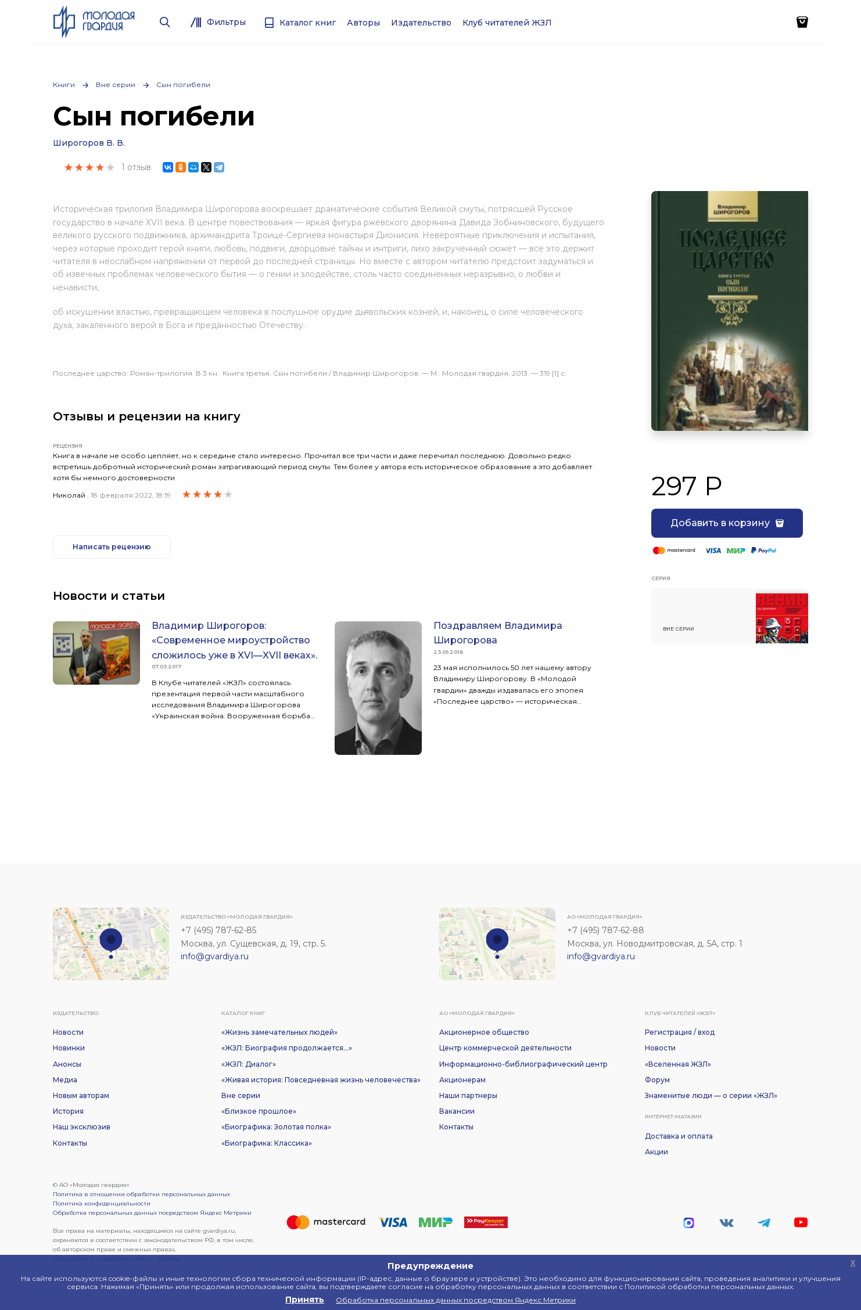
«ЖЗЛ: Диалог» (248, 1064)
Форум (657, 1079)
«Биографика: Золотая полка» (276, 1126)
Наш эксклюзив (81, 1126)
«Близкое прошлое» (258, 1111)
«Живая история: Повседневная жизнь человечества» (321, 1079)
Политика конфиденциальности (101, 1203)
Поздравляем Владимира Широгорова (497, 633)
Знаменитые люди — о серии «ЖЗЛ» (711, 1095)
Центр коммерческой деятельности (505, 1047)
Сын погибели (183, 84)
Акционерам (462, 1079)
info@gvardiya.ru (215, 956)
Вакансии (457, 1111)
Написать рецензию (112, 546)
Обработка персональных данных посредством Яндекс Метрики (152, 1213)
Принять (304, 1299)
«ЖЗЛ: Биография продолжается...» (286, 1047)
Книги (64, 84)
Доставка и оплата (679, 1136)
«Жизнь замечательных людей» (279, 1032)
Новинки (69, 1047)
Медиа (65, 1079)
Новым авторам (81, 1095)
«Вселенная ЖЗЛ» (678, 1064)
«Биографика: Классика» (266, 1143)
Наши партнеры (468, 1095)
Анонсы (67, 1064)
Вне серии (115, 84)
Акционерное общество (484, 1032)
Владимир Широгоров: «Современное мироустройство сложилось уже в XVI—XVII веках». (234, 640)
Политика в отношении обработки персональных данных (141, 1194)
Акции (656, 1151)
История (68, 1111)
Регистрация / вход (680, 1032)
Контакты (70, 1143)
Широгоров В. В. (89, 143)
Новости (68, 1032)
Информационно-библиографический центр (523, 1064)
